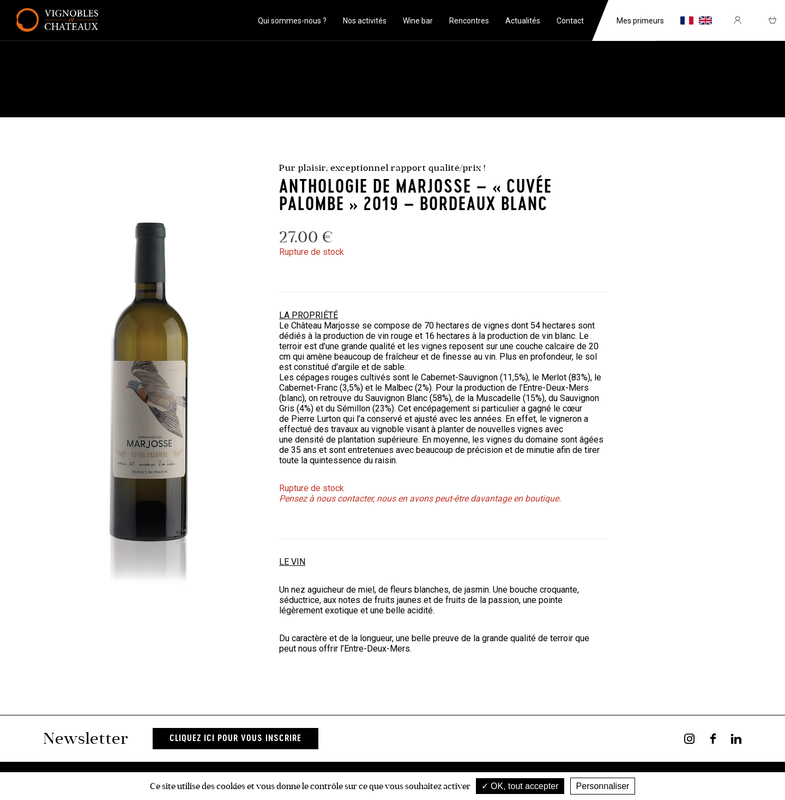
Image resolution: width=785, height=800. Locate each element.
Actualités (522, 20)
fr (686, 20)
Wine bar (418, 20)
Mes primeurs (640, 20)
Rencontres (469, 20)
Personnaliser (603, 786)
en (705, 20)
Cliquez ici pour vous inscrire (235, 738)
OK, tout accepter (520, 786)
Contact (570, 20)
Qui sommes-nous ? (292, 20)
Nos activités (365, 20)
